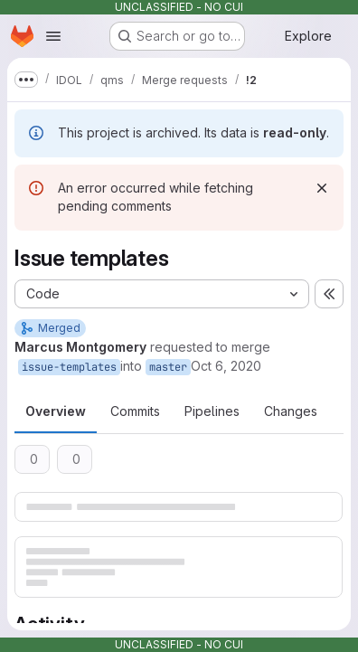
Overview (55, 411)
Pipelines (212, 411)
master (168, 367)
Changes (290, 411)
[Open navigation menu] (53, 36)
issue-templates (69, 367)
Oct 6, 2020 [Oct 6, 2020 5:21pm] (226, 365)
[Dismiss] (322, 188)
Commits (135, 411)
